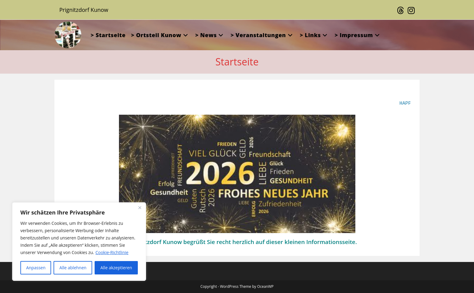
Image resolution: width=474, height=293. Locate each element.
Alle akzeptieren (116, 267)
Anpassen (36, 267)
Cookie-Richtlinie (112, 252)
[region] (79, 241)
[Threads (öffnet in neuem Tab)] (400, 11)
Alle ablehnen (72, 267)
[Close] (139, 207)
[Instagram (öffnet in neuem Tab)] (410, 11)
